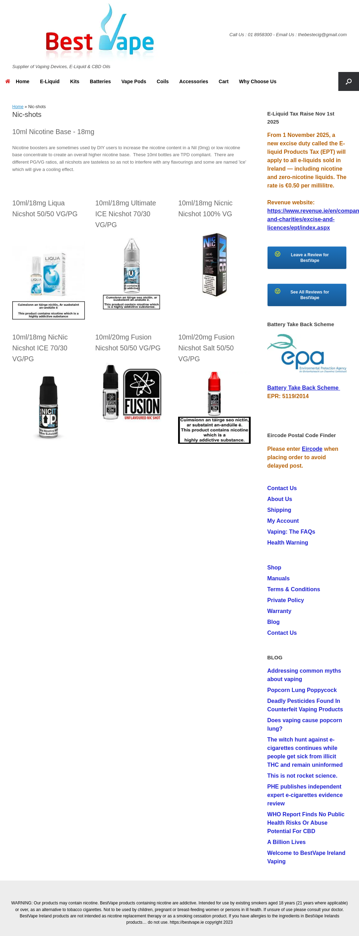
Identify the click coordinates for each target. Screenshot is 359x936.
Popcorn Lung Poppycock (302, 690)
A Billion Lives (286, 842)
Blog (273, 622)
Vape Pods (133, 81)
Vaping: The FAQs (291, 532)
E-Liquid (50, 81)
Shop (274, 568)
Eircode (312, 449)
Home (17, 81)
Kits (74, 81)
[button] (348, 81)
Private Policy (285, 600)
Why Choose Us (258, 81)
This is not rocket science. (302, 776)
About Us (279, 499)
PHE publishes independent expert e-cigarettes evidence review (305, 795)
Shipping (279, 510)
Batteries (100, 81)
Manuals (278, 578)
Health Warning (287, 543)
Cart (224, 81)
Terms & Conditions (293, 589)
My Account (283, 521)
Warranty (279, 611)
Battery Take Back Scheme (303, 388)
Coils (163, 81)
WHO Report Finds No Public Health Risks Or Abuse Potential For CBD (305, 822)
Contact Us (282, 488)
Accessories (193, 81)
